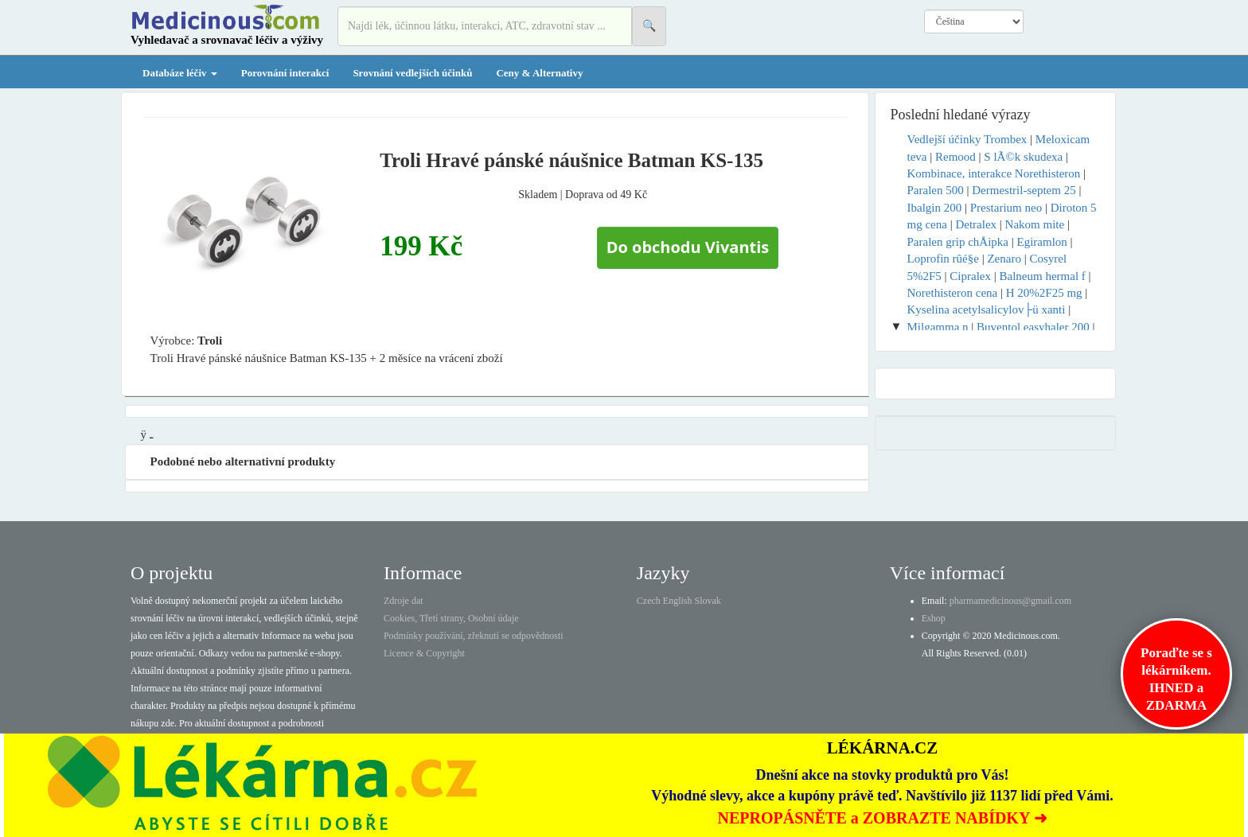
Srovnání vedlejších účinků (412, 73)
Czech (649, 600)
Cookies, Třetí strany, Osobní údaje (451, 618)
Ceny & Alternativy (539, 73)
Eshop (934, 618)
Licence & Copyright (424, 653)
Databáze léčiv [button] (179, 73)
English (677, 600)
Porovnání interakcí (285, 73)
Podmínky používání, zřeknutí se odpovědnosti (474, 635)
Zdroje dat (403, 600)
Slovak (708, 600)
